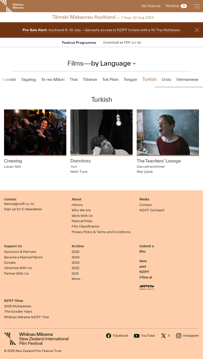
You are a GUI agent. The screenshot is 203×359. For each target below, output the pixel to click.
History (77, 205)
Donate (9, 262)
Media (144, 199)
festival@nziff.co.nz (19, 204)
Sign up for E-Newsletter (23, 209)
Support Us (13, 246)
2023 (75, 262)
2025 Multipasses (17, 306)
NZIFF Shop (13, 300)
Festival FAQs (82, 221)
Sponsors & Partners (20, 252)
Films (75, 63)
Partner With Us (16, 273)
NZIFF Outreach (152, 210)
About (77, 199)
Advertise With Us (18, 268)
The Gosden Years (18, 311)
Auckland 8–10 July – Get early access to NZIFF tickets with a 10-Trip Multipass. (102, 30)
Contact (10, 199)
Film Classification (85, 226)
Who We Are (81, 210)
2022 (75, 268)
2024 (76, 257)
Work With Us (82, 216)
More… (77, 279)
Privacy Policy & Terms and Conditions (101, 232)
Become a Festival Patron (23, 257)
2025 (75, 252)
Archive (78, 246)
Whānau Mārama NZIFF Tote (26, 317)
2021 (75, 273)
